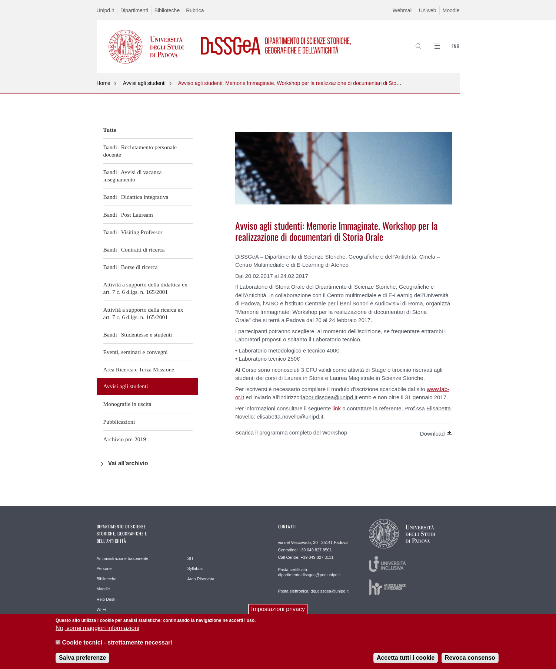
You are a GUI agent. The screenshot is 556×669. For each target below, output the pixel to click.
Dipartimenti (134, 10)
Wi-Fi (101, 609)
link (337, 408)
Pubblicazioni (119, 422)
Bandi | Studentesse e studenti (137, 334)
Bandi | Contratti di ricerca (134, 249)
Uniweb (427, 10)
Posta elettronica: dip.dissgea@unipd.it (313, 591)
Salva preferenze (82, 660)
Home (103, 83)
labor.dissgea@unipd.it (329, 397)
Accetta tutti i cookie (406, 660)
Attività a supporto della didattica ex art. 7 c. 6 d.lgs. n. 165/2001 (145, 288)
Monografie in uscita (127, 404)
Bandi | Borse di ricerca (130, 267)
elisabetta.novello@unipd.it (290, 416)
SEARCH (446, 55)
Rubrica (195, 10)
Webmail (403, 10)
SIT (190, 558)
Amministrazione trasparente (123, 558)
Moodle (451, 10)
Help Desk (106, 599)
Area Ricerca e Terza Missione (138, 369)
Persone (104, 568)
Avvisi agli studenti (144, 83)
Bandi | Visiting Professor (133, 232)
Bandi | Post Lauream (128, 214)
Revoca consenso (470, 660)
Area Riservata (200, 579)
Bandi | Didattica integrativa (136, 197)
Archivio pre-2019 (124, 439)
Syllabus (195, 568)
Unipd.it (105, 10)
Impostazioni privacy (278, 612)
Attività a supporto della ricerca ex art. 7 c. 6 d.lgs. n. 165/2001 (143, 313)
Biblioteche (167, 10)
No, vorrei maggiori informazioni (97, 630)
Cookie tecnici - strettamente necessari (117, 645)
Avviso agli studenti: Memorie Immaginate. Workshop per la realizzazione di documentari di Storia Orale (297, 83)
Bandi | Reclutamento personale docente (140, 151)
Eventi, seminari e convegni (135, 352)
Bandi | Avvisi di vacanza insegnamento (132, 176)
